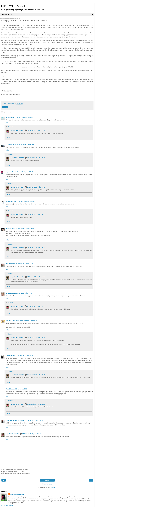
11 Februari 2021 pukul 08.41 (31, 434)
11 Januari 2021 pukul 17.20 (36, 130)
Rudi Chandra (10, 264)
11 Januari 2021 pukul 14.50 (24, 117)
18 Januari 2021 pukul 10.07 (24, 264)
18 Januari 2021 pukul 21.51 (36, 277)
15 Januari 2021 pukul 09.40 (24, 172)
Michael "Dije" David (12, 320)
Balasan (10, 127)
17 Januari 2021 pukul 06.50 (26, 201)
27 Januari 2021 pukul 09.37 (24, 355)
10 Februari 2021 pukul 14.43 (34, 420)
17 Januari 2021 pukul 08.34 (25, 228)
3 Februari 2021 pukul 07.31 (36, 404)
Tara (7, 389)
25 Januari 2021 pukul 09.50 (36, 337)
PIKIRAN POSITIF (15, 6)
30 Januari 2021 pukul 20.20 (36, 375)
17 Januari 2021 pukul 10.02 (36, 214)
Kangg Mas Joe (11, 201)
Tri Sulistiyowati (11, 144)
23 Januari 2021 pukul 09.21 (36, 306)
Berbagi (5, 107)
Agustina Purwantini (17, 130)
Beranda (47, 480)
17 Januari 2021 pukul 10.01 (36, 187)
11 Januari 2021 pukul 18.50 (26, 144)
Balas (7, 123)
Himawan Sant (10, 228)
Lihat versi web (47, 484)
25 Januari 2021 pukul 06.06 (29, 320)
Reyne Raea (10, 293)
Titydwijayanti (10, 355)
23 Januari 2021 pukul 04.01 (23, 293)
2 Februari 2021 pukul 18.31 (18, 389)
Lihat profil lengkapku (7, 505)
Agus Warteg (10, 172)
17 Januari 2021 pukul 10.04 (36, 247)
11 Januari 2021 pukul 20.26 (36, 158)
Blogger (53, 487)
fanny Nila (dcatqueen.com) (15, 420)
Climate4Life (10, 117)
